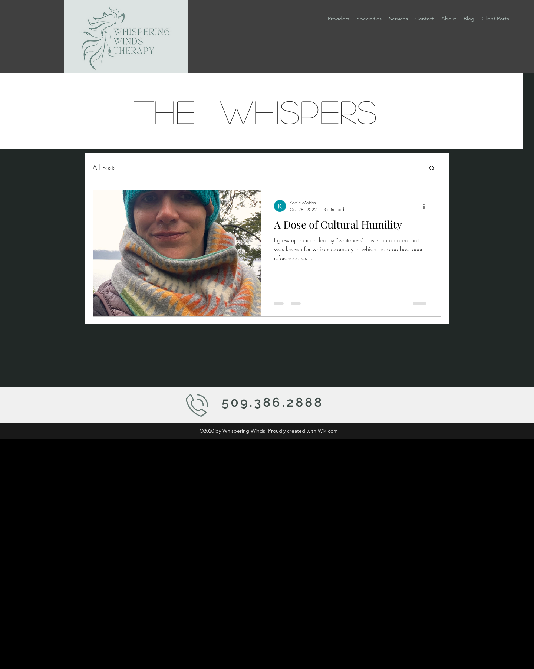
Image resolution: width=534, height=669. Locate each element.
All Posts (104, 167)
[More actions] (426, 205)
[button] (369, 18)
